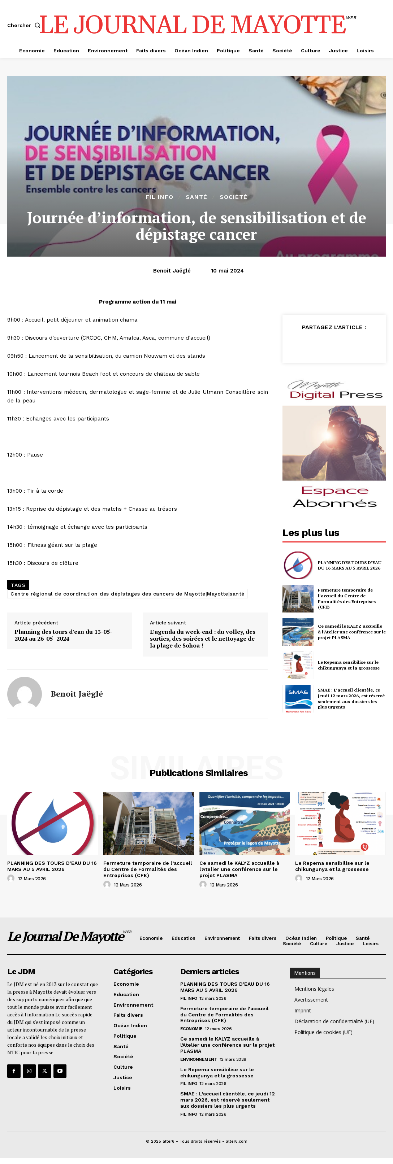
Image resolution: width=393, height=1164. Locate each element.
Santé (196, 197)
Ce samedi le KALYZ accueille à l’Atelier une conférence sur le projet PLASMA (351, 632)
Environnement (198, 1058)
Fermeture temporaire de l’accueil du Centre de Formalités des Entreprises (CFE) (346, 598)
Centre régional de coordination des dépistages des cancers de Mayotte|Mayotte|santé (127, 594)
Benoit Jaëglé (172, 270)
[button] (25, 25)
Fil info (159, 197)
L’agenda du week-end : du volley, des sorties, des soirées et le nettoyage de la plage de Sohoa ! (202, 638)
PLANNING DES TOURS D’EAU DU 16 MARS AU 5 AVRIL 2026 (349, 565)
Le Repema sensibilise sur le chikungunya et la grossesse (348, 665)
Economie (191, 1028)
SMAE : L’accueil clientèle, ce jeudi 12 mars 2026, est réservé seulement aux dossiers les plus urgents (351, 698)
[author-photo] (12, 878)
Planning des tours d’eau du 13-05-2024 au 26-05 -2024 (63, 635)
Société (233, 197)
